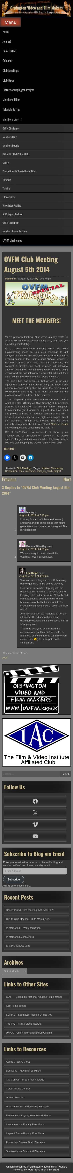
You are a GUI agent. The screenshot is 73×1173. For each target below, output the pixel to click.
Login (5, 657)
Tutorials (7, 180)
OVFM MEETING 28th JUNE (15, 154)
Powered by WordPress (26, 1169)
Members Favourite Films (15, 231)
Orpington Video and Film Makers (36, 8)
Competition (11, 471)
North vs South (59, 424)
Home (6, 31)
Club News (8, 80)
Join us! (7, 41)
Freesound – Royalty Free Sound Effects (28, 1115)
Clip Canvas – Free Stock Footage (25, 1079)
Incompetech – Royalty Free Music (25, 1124)
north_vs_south (45, 471)
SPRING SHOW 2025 (18, 945)
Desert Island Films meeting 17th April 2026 (30, 910)
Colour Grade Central (18, 1088)
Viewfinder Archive (12, 205)
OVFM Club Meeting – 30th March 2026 (28, 918)
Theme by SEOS (50, 1169)
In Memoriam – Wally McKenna (23, 927)
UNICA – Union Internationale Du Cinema (29, 1032)
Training (6, 188)
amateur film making (52, 468)
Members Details (11, 145)
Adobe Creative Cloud (18, 1061)
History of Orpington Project (18, 90)
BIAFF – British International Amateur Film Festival (34, 996)
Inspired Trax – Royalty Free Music (25, 1133)
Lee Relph (45, 278)
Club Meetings (10, 70)
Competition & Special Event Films (19, 171)
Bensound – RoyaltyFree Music (23, 1070)
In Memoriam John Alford (20, 936)
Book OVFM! (9, 51)
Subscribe (13, 879)
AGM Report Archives (13, 214)
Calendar (7, 60)
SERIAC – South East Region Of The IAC (29, 1014)
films (21, 471)
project (57, 471)
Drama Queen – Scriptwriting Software (27, 1106)
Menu (10, 22)
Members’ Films (11, 99)
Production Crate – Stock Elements (25, 1142)
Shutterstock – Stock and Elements (25, 1151)
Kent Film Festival (16, 1005)
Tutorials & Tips (11, 109)
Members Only (10, 119)
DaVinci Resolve (15, 1097)
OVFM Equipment (11, 222)
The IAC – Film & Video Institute (23, 1023)
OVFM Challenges (11, 128)
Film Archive (9, 197)
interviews (30, 471)
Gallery (6, 162)
